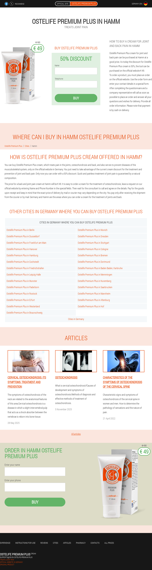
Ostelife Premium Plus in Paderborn (23, 287)
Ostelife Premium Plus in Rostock (22, 293)
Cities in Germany (76, 319)
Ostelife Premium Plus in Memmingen (95, 274)
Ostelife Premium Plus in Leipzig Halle (24, 274)
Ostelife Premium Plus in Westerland (23, 306)
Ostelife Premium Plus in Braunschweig (24, 312)
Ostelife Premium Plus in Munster (22, 280)
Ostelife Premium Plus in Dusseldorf (23, 236)
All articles (76, 434)
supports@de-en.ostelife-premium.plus (16, 557)
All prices (109, 542)
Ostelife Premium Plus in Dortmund (94, 261)
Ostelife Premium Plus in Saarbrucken (95, 287)
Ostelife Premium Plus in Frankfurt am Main (26, 242)
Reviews (44, 542)
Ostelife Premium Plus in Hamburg (22, 255)
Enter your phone (13, 480)
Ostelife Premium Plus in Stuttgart (93, 242)
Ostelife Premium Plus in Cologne (93, 249)
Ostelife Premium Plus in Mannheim (94, 293)
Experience (5, 542)
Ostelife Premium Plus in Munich (92, 229)
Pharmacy (81, 542)
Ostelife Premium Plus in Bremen (93, 255)
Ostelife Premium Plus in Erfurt (21, 300)
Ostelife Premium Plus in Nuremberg (94, 280)
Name (57, 65)
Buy (76, 98)
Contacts (95, 542)
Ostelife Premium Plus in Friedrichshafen (25, 268)
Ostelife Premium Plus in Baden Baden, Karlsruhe (100, 268)
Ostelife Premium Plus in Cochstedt (23, 261)
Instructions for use (25, 542)
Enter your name (12, 465)
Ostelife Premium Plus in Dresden (93, 236)
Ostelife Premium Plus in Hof (91, 306)
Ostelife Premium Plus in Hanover (22, 249)
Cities (55, 542)
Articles (67, 542)
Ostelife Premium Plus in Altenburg (94, 300)
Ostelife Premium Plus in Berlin (21, 229)
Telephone (59, 79)
